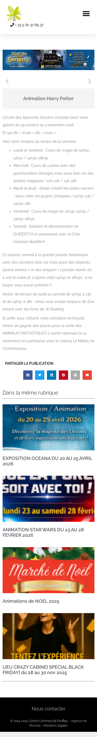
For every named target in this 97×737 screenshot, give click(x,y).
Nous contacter (48, 708)
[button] (86, 13)
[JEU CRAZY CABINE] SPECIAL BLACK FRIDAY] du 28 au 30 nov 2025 (43, 669)
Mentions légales (56, 725)
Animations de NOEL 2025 (31, 601)
